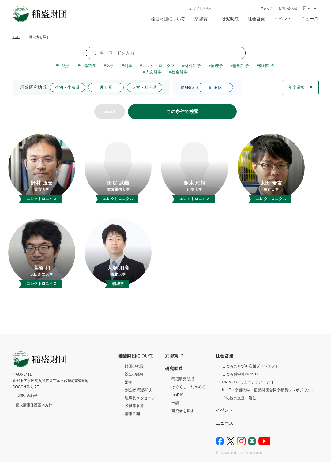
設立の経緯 (134, 374)
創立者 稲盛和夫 (139, 390)
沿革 (129, 382)
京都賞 (201, 18)
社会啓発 (256, 18)
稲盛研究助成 (182, 379)
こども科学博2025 (238, 374)
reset (109, 111)
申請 (175, 403)
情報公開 (132, 414)
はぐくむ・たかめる (188, 387)
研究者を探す (182, 411)
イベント (283, 18)
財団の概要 (134, 366)
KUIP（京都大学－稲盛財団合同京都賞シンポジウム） (268, 390)
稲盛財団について (168, 18)
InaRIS (177, 395)
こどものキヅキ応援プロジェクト (250, 366)
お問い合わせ (288, 8)
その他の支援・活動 (239, 398)
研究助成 (230, 18)
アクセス (267, 8)
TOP (16, 37)
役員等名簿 (134, 406)
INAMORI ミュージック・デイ (248, 382)
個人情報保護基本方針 (34, 405)
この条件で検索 (182, 111)
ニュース (310, 18)
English (313, 8)
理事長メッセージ (140, 398)
